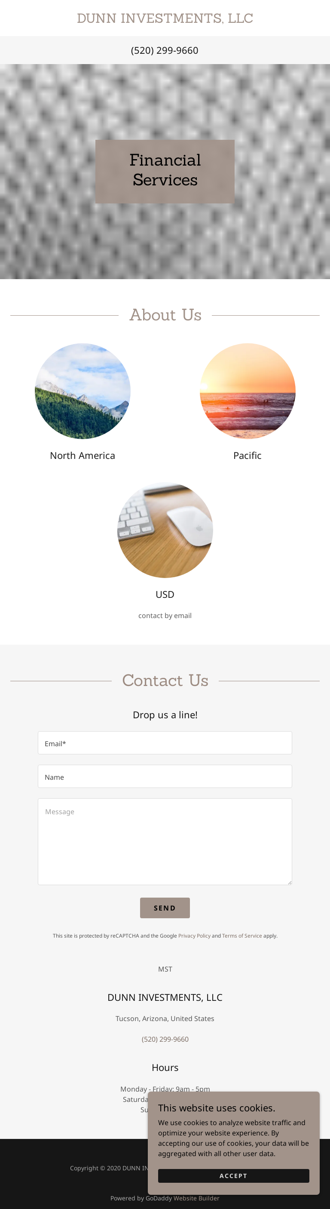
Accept (234, 1192)
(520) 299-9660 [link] (165, 49)
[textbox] (165, 742)
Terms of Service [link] (242, 935)
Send (165, 908)
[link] (165, 20)
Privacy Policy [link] (194, 935)
